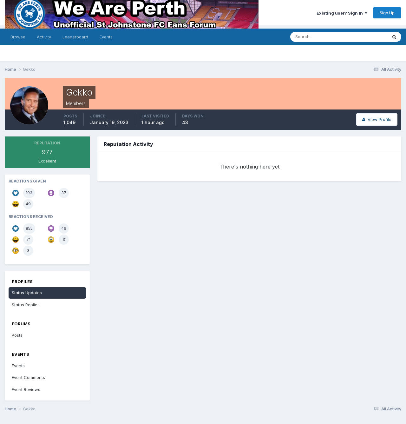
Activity (44, 36)
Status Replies (26, 304)
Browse (17, 36)
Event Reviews (26, 389)
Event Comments (28, 377)
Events (106, 36)
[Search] (332, 37)
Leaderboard (75, 36)
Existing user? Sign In (342, 13)
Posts (17, 335)
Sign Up (387, 12)
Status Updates (27, 292)
